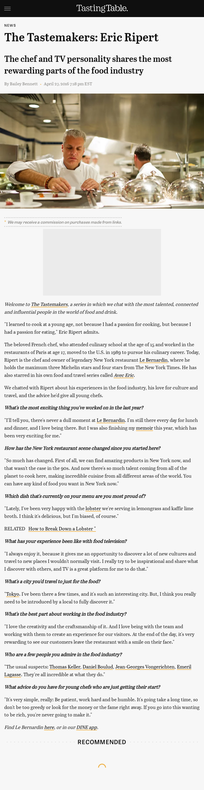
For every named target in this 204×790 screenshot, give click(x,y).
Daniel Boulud (98, 666)
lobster (93, 508)
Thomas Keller (64, 666)
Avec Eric (124, 375)
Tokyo (12, 593)
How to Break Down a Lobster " (62, 528)
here (49, 727)
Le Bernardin (153, 359)
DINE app (86, 727)
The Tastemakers (49, 304)
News (10, 25)
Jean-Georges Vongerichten (145, 666)
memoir (144, 427)
